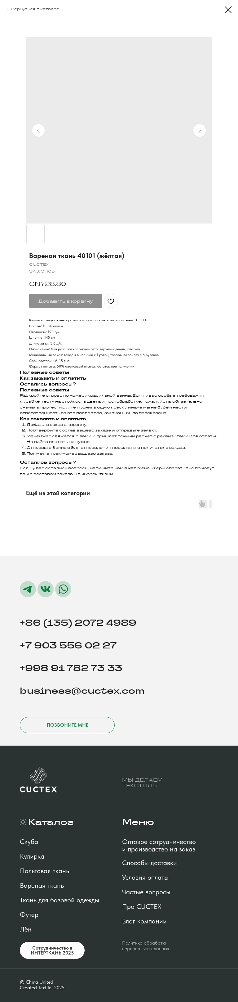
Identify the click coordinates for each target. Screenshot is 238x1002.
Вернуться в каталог (35, 8)
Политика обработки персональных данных (145, 945)
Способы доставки (149, 863)
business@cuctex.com (82, 691)
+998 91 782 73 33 (71, 668)
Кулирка (32, 856)
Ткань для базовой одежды (59, 900)
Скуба (29, 841)
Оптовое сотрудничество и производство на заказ (159, 845)
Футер (29, 914)
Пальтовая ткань (44, 871)
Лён (26, 929)
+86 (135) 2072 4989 (78, 623)
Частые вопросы (146, 892)
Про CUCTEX (141, 906)
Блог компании (144, 921)
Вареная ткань (42, 885)
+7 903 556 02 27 (68, 645)
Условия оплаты (145, 877)
